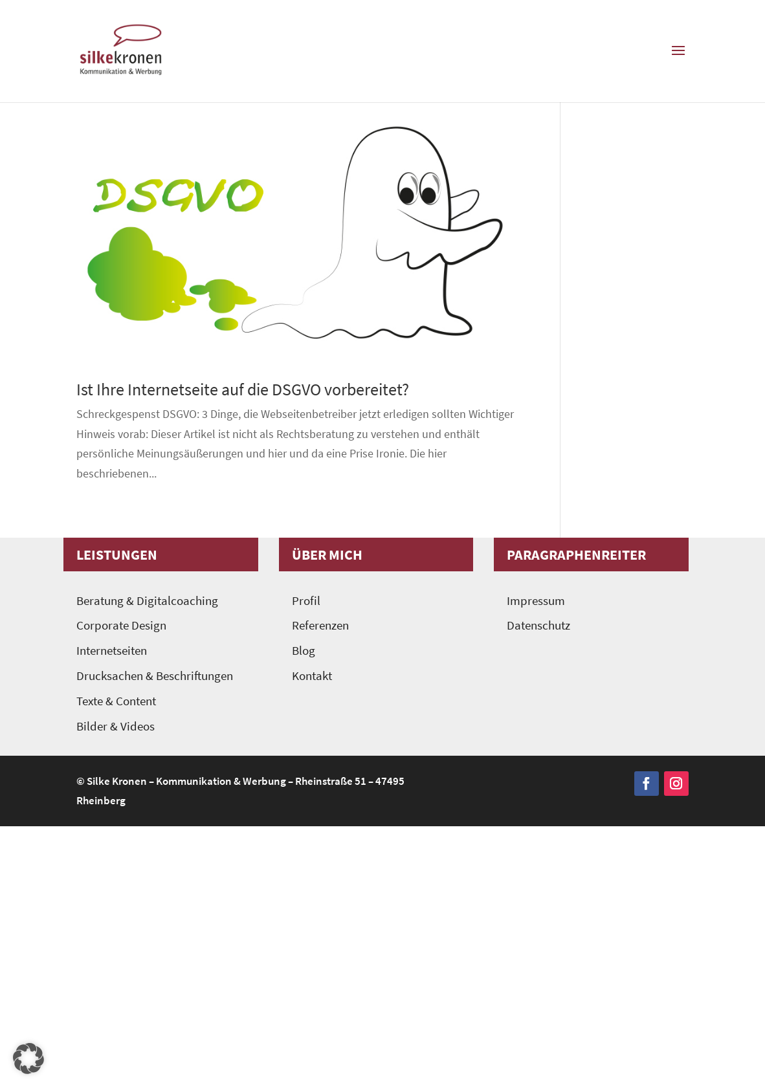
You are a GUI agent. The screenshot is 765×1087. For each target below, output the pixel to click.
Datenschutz (538, 625)
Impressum (536, 600)
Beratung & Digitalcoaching (147, 600)
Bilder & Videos (115, 726)
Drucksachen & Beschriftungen (154, 675)
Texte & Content (116, 701)
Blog (303, 650)
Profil (306, 600)
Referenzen (320, 625)
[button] (28, 1058)
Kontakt (312, 675)
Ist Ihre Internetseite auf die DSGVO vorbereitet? (242, 389)
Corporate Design (121, 625)
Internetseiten (111, 650)
